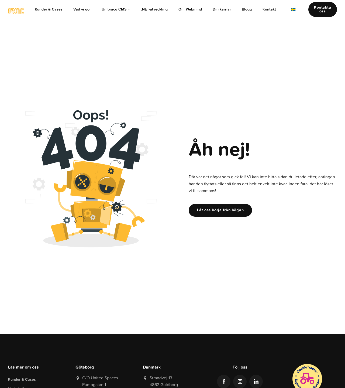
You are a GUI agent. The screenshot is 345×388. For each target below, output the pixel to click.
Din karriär (222, 9)
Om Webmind (190, 9)
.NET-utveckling (154, 9)
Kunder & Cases (49, 9)
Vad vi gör (82, 9)
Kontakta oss (322, 9)
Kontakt (269, 9)
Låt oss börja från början (220, 210)
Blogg (247, 9)
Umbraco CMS (116, 9)
